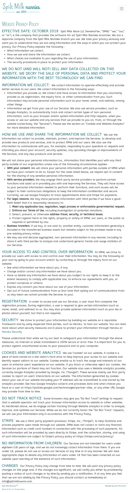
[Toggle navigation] (121, 8)
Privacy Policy (19, 489)
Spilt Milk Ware (120, 486)
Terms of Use (6, 489)
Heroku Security (12, 331)
